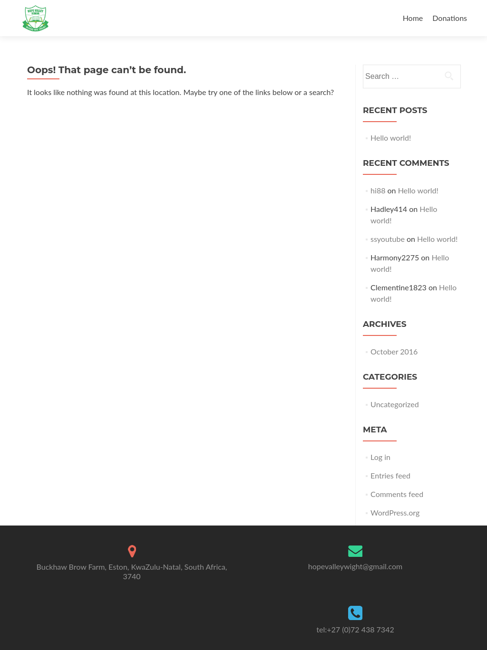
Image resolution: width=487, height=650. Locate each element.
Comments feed (396, 493)
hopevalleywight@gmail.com (355, 566)
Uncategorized (394, 404)
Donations (449, 17)
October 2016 (394, 351)
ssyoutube (387, 238)
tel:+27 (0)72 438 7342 (355, 629)
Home (413, 17)
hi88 (377, 190)
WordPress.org (394, 512)
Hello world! (390, 137)
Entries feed (390, 475)
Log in (380, 456)
